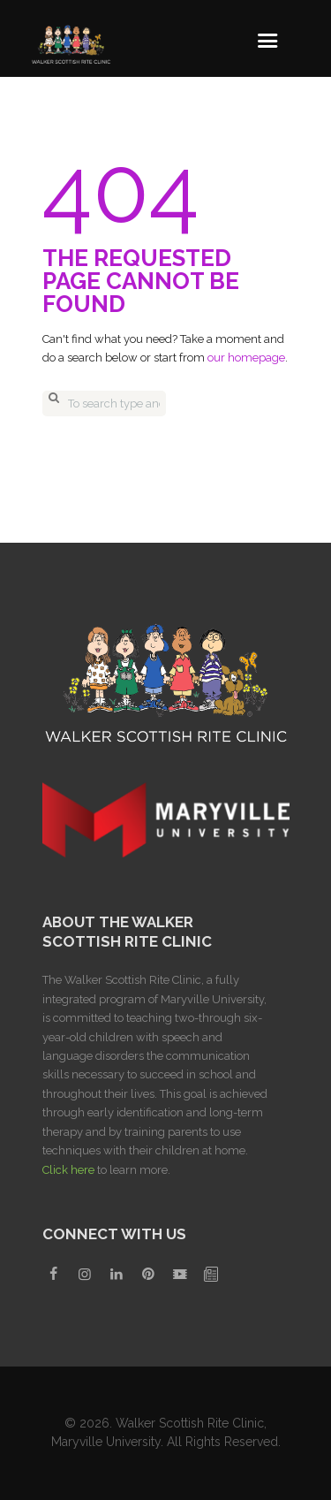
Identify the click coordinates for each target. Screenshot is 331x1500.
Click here (68, 1169)
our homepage (246, 357)
